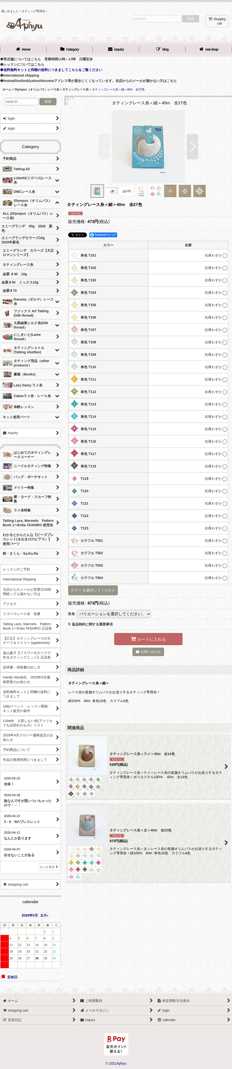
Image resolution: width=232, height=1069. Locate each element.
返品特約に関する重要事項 (90, 624)
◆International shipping (19, 75)
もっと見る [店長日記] (49, 867)
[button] (104, 146)
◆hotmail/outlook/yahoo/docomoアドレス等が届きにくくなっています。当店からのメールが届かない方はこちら (88, 81)
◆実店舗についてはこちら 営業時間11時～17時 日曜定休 (46, 59)
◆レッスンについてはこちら (22, 64)
